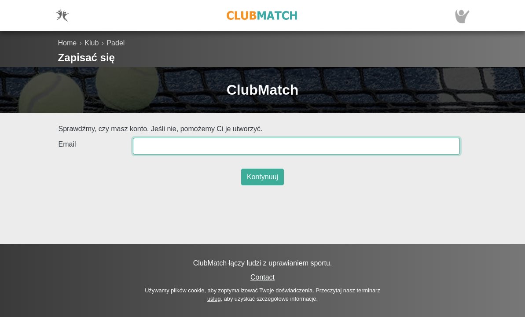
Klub (91, 43)
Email (67, 144)
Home (67, 43)
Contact (262, 277)
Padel (115, 43)
